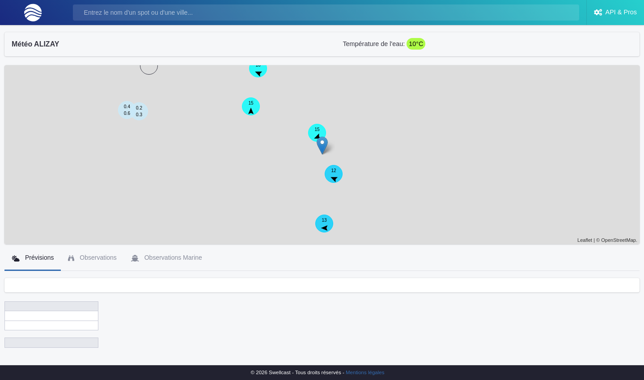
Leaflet (584, 240)
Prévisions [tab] (33, 258)
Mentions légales (365, 372)
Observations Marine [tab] (166, 258)
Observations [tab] (92, 258)
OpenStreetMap (618, 240)
